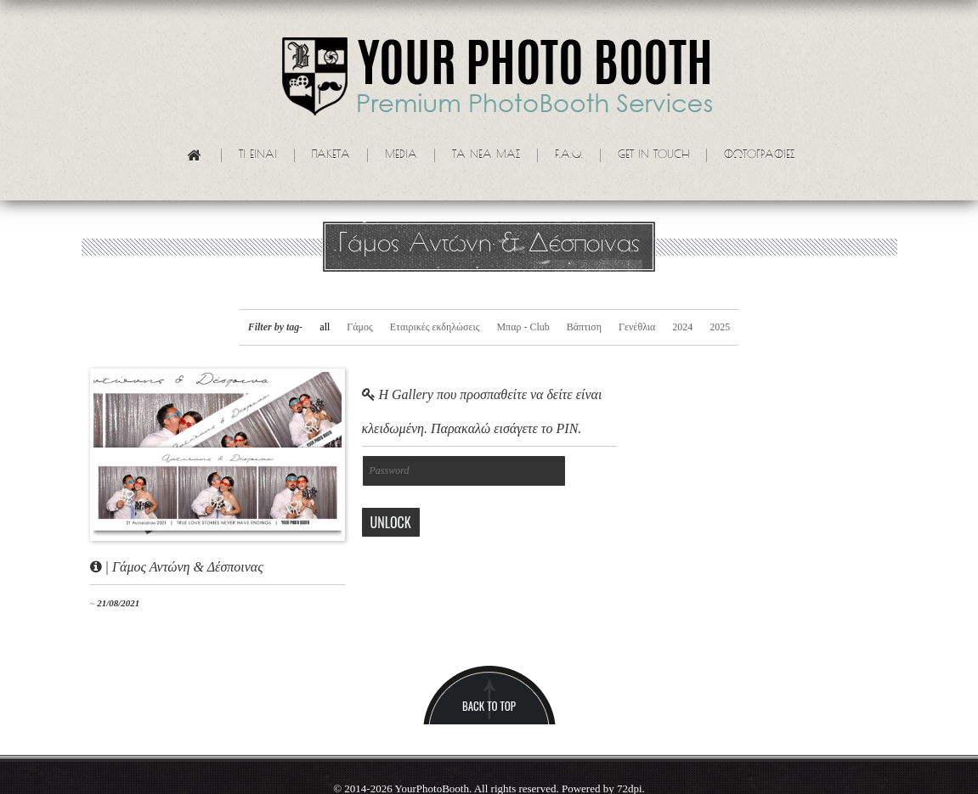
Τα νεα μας (486, 155)
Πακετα (331, 155)
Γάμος (359, 327)
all (324, 327)
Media (401, 155)
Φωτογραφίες (759, 155)
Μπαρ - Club (522, 327)
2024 (682, 327)
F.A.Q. (569, 155)
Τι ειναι (258, 155)
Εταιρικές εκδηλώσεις (435, 327)
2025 (719, 327)
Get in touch (653, 155)
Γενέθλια (637, 327)
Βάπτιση (584, 327)
